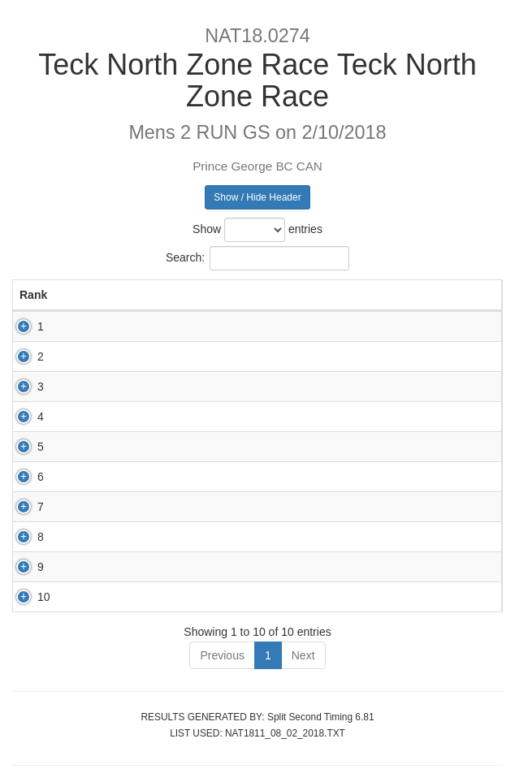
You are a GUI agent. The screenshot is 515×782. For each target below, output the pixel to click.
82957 (120, 386)
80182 (120, 356)
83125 (120, 596)
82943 (120, 566)
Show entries (257, 230)
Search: (257, 258)
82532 (120, 506)
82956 (120, 476)
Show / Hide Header (257, 197)
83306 (120, 326)
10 (25, 596)
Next (303, 655)
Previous (222, 655)
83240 (120, 416)
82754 (120, 446)
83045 (120, 536)
